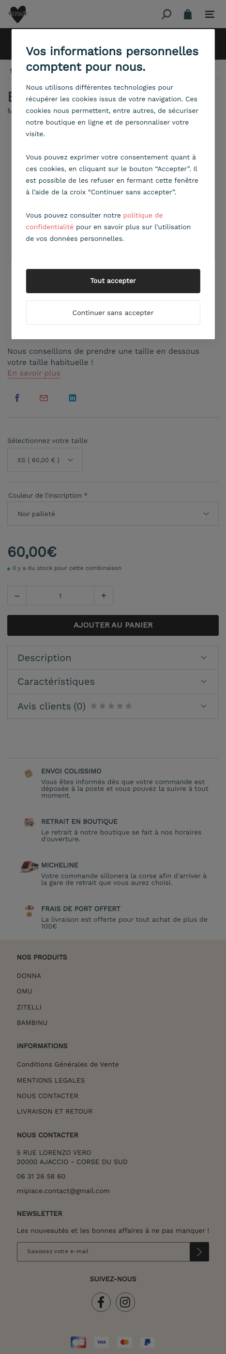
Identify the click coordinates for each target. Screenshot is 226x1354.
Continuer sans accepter (113, 313)
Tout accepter (113, 281)
